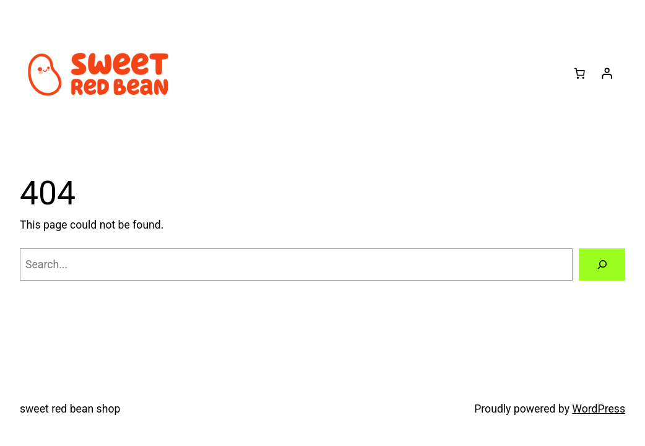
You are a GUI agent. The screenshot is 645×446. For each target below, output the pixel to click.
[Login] (606, 73)
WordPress (598, 409)
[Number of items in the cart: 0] (579, 73)
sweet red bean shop (70, 409)
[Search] (602, 264)
